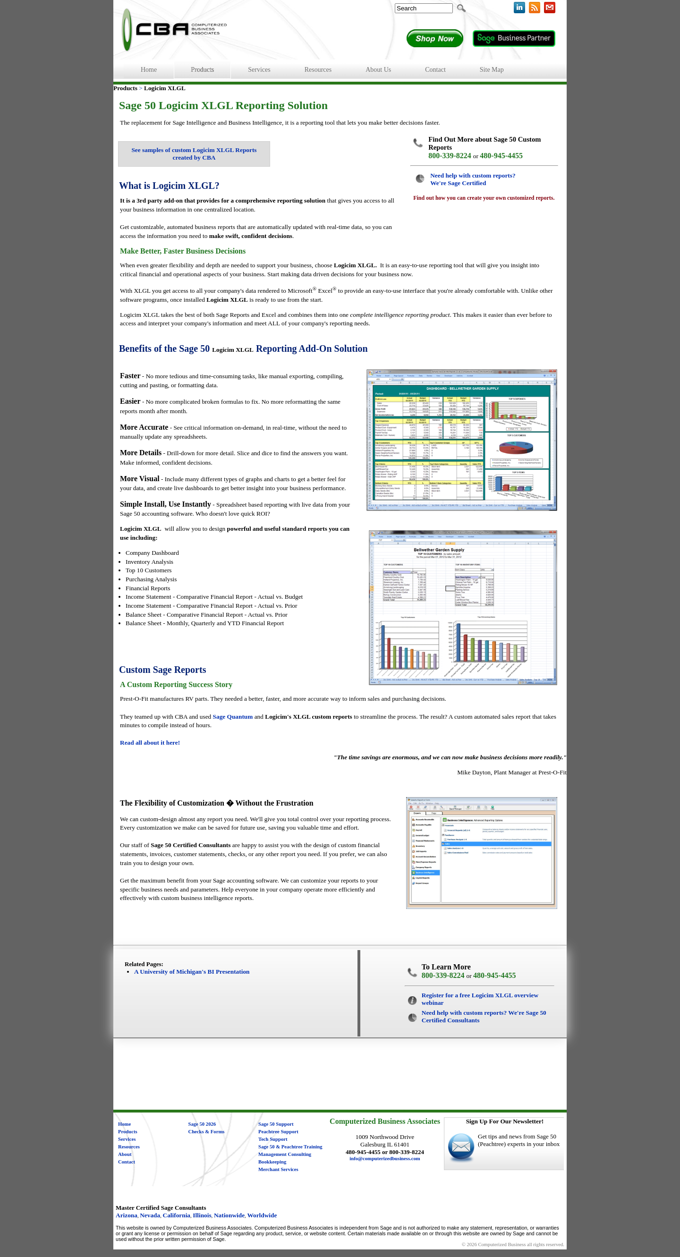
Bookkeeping (272, 1161)
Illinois (202, 1215)
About (124, 1154)
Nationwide (229, 1215)
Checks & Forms (206, 1131)
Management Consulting (284, 1154)
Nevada (150, 1215)
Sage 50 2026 (202, 1124)
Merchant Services (278, 1169)
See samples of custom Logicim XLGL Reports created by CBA (193, 153)
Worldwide (262, 1215)
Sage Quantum (233, 716)
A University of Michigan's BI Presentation (191, 971)
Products (127, 1131)
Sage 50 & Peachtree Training (290, 1146)
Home (124, 1124)
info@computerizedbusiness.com (384, 1158)
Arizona (126, 1215)
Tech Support (273, 1139)
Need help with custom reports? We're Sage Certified (472, 179)
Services (127, 1139)
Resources (129, 1146)
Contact (126, 1161)
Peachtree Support (278, 1131)
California (177, 1215)
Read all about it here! (150, 742)
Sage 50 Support (276, 1124)
